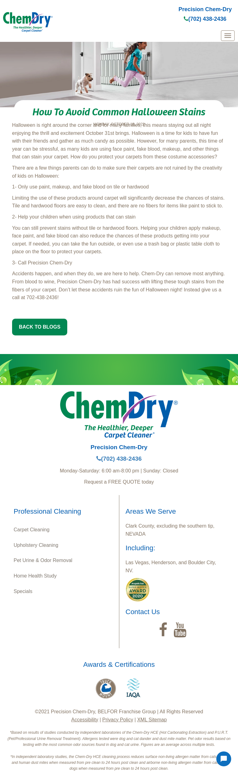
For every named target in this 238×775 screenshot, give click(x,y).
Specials (23, 591)
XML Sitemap (152, 719)
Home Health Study (35, 575)
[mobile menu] (228, 35)
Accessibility (84, 719)
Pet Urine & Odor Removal (43, 560)
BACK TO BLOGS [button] (39, 327)
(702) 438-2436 (205, 19)
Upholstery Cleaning (36, 545)
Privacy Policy (117, 719)
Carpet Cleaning (32, 529)
